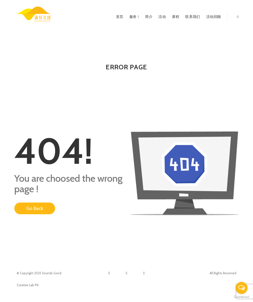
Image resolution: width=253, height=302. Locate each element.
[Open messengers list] (242, 288)
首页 (119, 17)
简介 (149, 17)
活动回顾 (213, 17)
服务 (134, 17)
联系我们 (192, 17)
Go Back (34, 208)
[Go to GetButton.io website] (241, 297)
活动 (162, 17)
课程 (175, 17)
